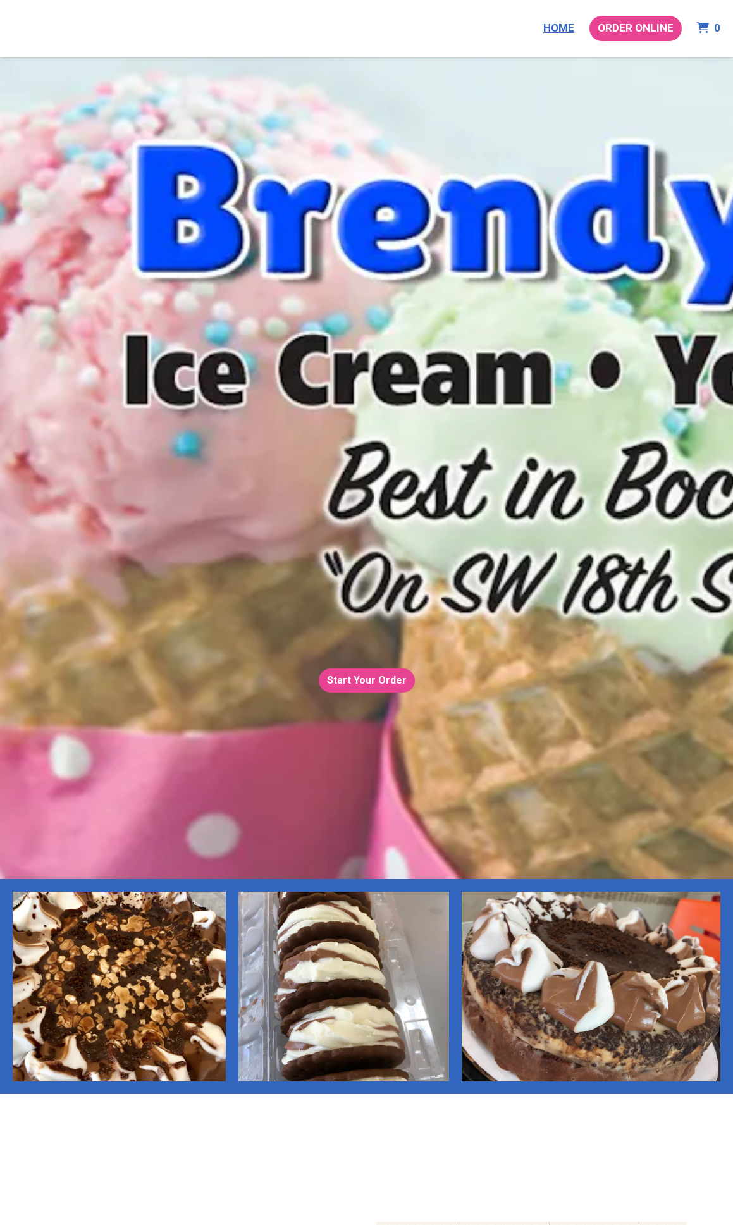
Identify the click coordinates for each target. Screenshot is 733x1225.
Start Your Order (367, 680)
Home (558, 28)
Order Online (636, 28)
